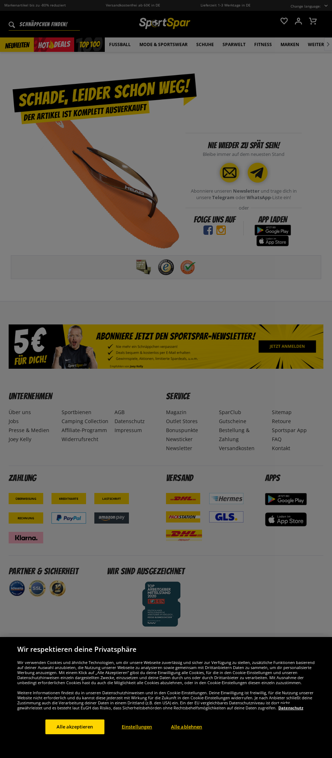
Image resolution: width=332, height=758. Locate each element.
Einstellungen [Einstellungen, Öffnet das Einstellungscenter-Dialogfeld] (137, 742)
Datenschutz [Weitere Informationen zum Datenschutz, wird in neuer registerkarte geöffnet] (290, 723)
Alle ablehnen (186, 742)
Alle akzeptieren (75, 742)
